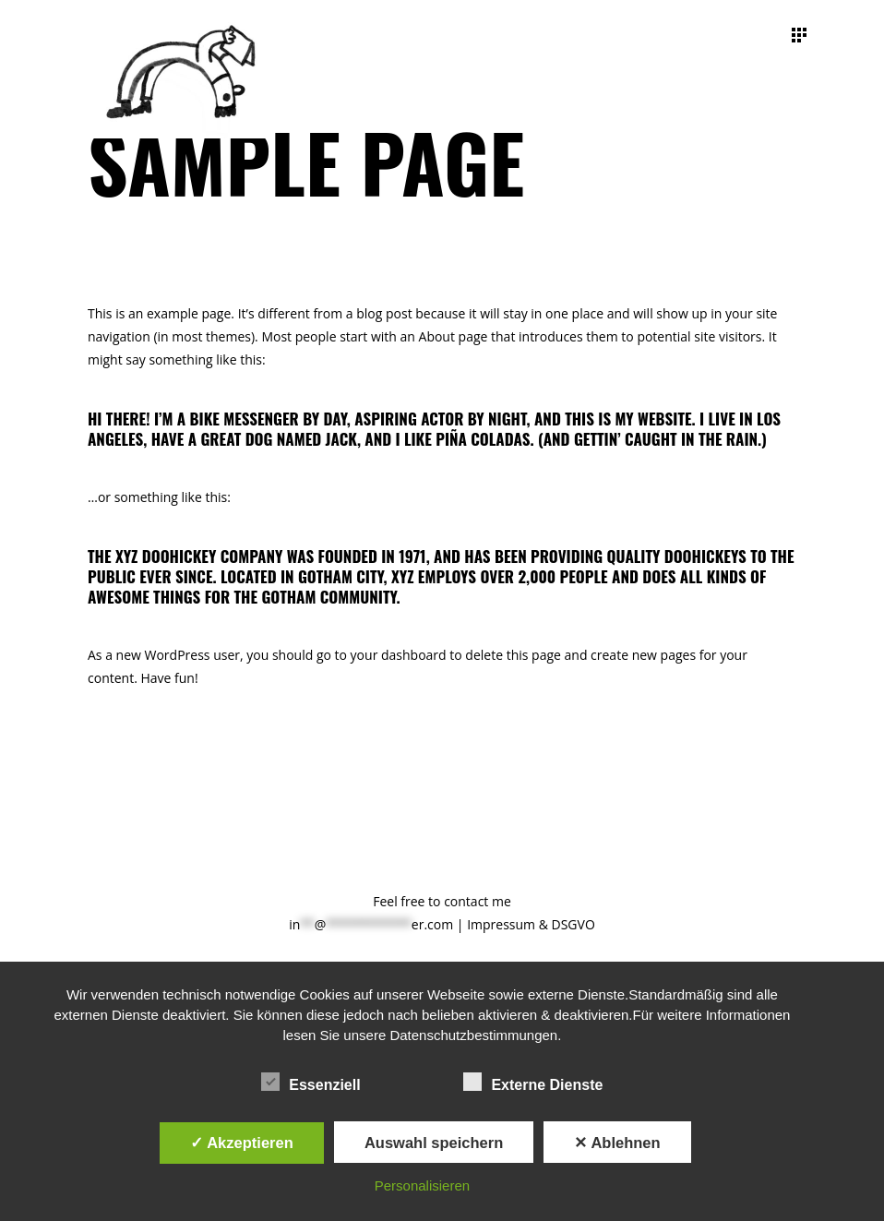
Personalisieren (422, 1185)
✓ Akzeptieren (241, 1142)
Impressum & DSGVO (531, 924)
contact (466, 901)
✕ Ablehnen (617, 1142)
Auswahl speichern (433, 1142)
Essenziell (310, 1082)
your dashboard (399, 655)
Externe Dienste (533, 1082)
